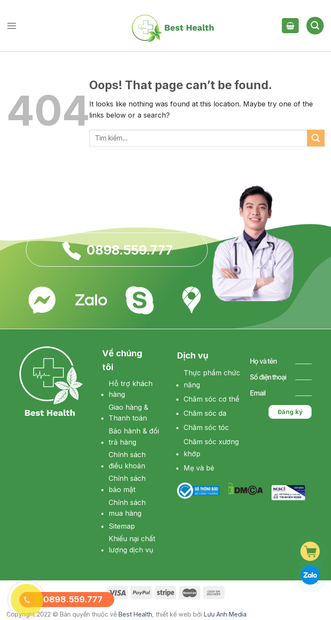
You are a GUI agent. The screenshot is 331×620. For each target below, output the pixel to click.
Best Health (135, 614)
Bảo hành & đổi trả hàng (134, 436)
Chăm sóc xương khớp (211, 447)
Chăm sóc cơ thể (211, 399)
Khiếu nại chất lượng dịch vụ (132, 544)
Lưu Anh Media (225, 614)
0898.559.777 (130, 250)
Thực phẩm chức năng (212, 378)
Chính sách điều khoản (127, 460)
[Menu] (11, 25)
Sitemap (122, 526)
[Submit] (316, 138)
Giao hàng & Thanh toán (128, 413)
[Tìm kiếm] (315, 25)
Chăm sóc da (205, 413)
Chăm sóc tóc (206, 427)
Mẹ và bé (199, 468)
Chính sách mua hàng (127, 508)
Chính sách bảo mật (127, 484)
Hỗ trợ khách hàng (131, 389)
